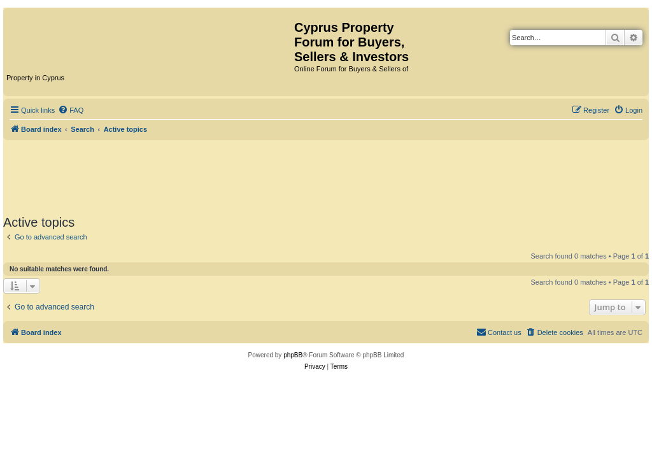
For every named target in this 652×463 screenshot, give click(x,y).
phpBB (292, 355)
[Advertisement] (326, 175)
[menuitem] (70, 110)
